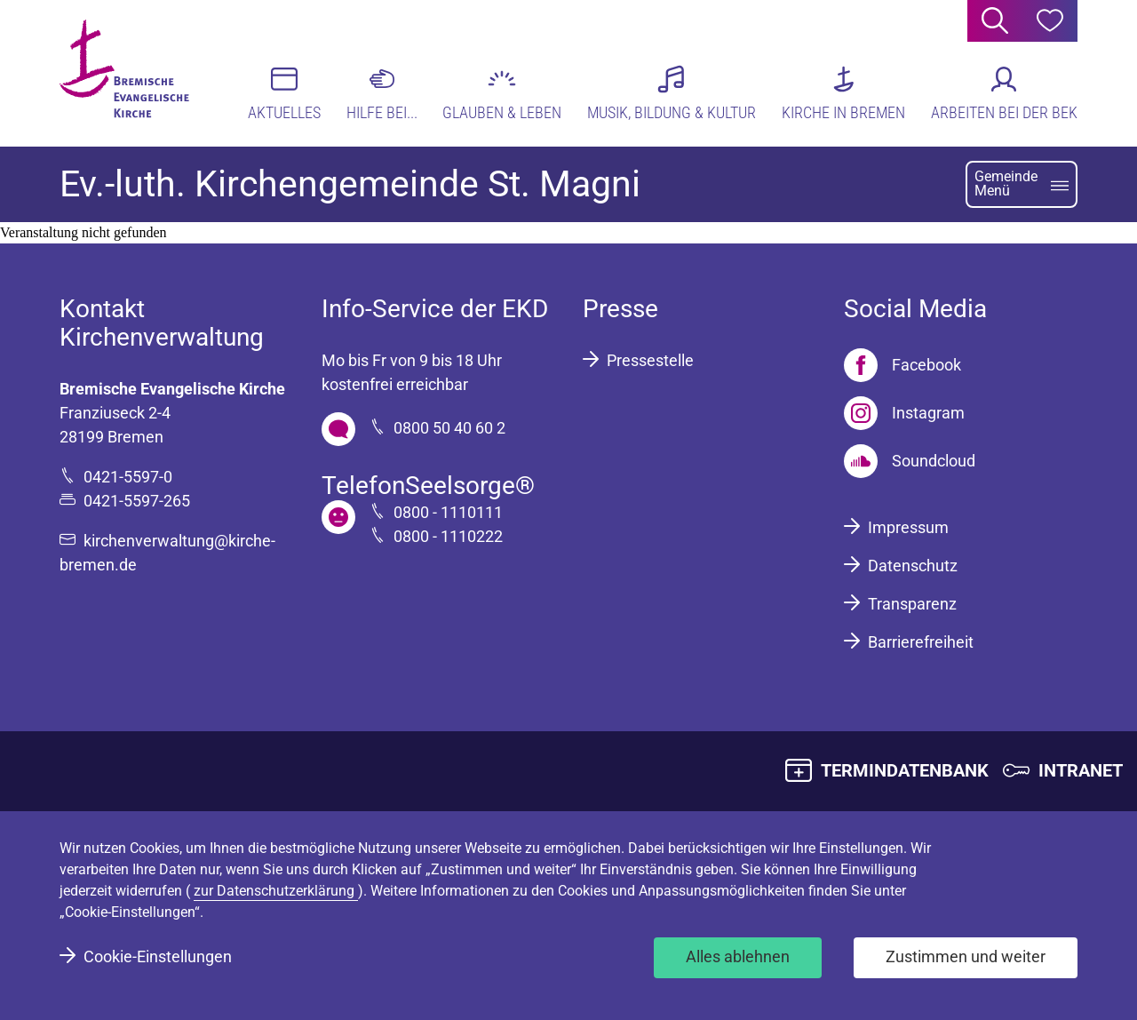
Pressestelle (650, 360)
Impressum (908, 527)
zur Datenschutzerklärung (276, 890)
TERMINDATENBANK (905, 770)
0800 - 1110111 (448, 512)
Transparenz (912, 603)
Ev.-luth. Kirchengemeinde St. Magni (350, 184)
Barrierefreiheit (921, 642)
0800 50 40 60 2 (449, 427)
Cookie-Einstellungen (157, 956)
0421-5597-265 (136, 500)
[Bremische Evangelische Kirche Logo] (128, 72)
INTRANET (1080, 770)
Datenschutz (913, 565)
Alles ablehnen (738, 956)
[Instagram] (904, 413)
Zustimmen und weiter (966, 956)
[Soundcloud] (909, 461)
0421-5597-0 (127, 476)
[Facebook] (902, 365)
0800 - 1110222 (448, 536)
